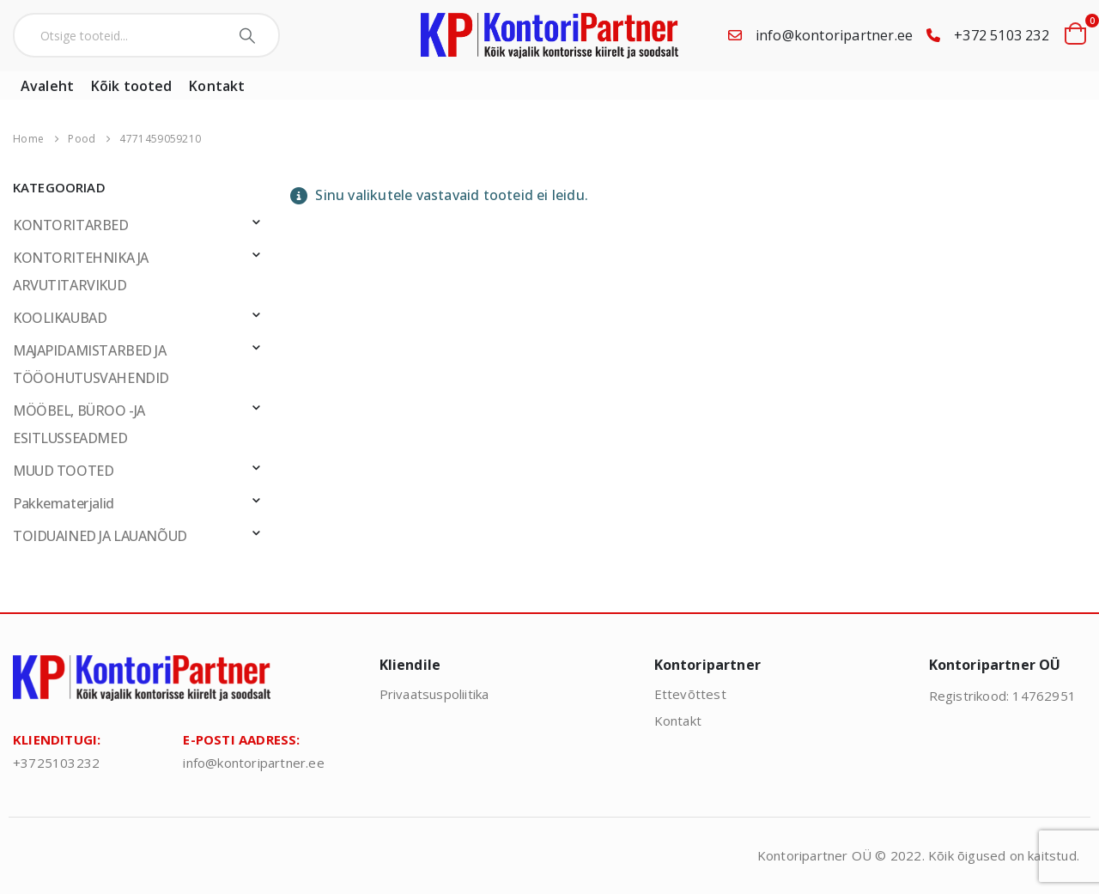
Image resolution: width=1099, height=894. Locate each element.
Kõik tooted (131, 85)
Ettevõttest (690, 693)
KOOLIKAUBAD (59, 317)
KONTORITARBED (71, 225)
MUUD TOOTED (63, 470)
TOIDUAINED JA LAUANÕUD (100, 535)
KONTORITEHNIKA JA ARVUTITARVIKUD (81, 271)
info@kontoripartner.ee (834, 35)
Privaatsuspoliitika (434, 693)
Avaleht (47, 85)
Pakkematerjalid (63, 503)
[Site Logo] (549, 35)
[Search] (249, 35)
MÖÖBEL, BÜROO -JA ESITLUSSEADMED (79, 424)
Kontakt (217, 85)
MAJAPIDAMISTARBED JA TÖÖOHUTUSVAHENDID (91, 364)
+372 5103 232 (1001, 35)
